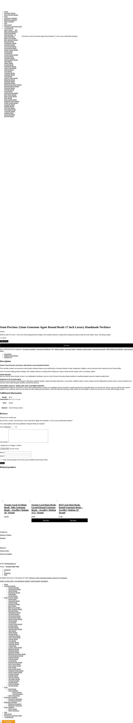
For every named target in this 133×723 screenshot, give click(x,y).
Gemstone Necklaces (43, 349)
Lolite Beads (8, 76)
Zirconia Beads (9, 116)
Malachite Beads (9, 80)
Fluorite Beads (9, 56)
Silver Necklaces (9, 32)
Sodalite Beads (9, 106)
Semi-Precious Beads (11, 15)
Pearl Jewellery (13, 691)
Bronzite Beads (9, 41)
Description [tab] (7, 354)
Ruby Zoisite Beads (10, 100)
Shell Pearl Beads (10, 33)
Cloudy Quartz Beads (11, 50)
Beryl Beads (12, 606)
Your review (4, 442)
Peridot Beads (12, 596)
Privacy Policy (4, 551)
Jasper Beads (8, 63)
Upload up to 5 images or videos (11, 445)
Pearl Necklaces (9, 36)
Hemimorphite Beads (11, 60)
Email (2, 456)
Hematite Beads (9, 58)
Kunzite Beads (9, 65)
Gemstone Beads (9, 13)
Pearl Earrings (8, 35)
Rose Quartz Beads (10, 96)
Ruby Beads (8, 98)
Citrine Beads (8, 51)
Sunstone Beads (9, 105)
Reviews (3, 538)
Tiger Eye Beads (9, 108)
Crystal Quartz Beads (11, 55)
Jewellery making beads (84, 349)
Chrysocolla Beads (10, 46)
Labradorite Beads (10, 66)
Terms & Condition (6, 554)
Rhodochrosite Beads (11, 93)
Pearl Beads (12, 689)
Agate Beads (12, 599)
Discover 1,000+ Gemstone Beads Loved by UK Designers (48, 578)
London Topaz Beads (11, 78)
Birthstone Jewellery (10, 20)
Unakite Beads (9, 113)
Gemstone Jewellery (10, 18)
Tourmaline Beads (10, 110)
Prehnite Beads (9, 90)
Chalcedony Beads (10, 43)
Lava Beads (8, 71)
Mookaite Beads (9, 81)
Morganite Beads (9, 83)
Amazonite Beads (14, 601)
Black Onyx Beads (10, 38)
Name (2, 452)
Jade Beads (8, 61)
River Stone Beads (10, 95)
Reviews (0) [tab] (8, 357)
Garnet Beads (12, 591)
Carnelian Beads (9, 45)
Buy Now (66, 345)
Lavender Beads (9, 73)
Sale (5, 23)
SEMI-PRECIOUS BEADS (114, 349)
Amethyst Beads (13, 588)
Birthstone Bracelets (14, 704)
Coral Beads (8, 53)
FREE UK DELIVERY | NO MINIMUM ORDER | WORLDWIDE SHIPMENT (24, 581)
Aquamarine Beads (14, 589)
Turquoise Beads (9, 111)
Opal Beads (12, 594)
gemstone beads (70, 349)
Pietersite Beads (9, 88)
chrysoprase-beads (10, 48)
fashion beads (59, 349)
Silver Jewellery (9, 21)
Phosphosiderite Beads (11, 86)
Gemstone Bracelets (15, 701)
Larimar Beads (9, 70)
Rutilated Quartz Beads (11, 101)
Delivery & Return (5, 535)
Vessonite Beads (9, 115)
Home (6, 11)
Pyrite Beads (8, 91)
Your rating (3, 427)
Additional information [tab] (11, 356)
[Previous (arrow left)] (1, 722)
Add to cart (4, 341)
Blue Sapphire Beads (11, 40)
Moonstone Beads (14, 593)
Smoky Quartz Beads (11, 103)
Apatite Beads (12, 602)
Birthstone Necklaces (15, 705)
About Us (3, 548)
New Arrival (8, 25)
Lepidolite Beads (9, 75)
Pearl (6, 16)
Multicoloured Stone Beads (13, 85)
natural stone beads (99, 349)
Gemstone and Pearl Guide (13, 26)
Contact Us (3, 532)
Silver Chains (8, 30)
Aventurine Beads (14, 604)
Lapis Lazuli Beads (10, 68)
